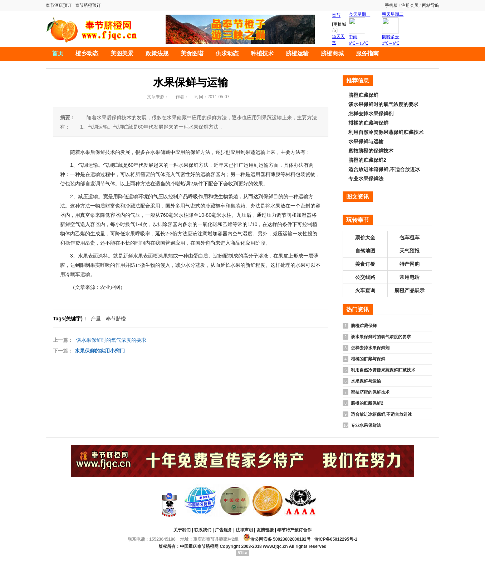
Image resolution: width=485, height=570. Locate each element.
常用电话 (410, 277)
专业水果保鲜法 (365, 178)
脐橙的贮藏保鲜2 (367, 160)
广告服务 (223, 530)
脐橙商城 (332, 53)
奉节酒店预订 (59, 5)
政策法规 (157, 53)
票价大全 (365, 237)
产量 (96, 318)
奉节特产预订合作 (294, 530)
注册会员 (409, 5)
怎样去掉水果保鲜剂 (370, 113)
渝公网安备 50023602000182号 (277, 537)
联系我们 (202, 530)
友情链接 (265, 530)
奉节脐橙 (116, 318)
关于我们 (182, 530)
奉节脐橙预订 (88, 5)
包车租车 (410, 237)
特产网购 (410, 264)
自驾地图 (365, 251)
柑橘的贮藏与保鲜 (368, 123)
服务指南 (367, 53)
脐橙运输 (297, 53)
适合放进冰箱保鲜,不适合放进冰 (384, 169)
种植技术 (262, 53)
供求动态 (227, 53)
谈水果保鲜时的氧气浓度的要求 (111, 340)
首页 (57, 53)
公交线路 (365, 277)
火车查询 (365, 290)
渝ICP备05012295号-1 (335, 539)
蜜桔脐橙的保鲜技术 (370, 151)
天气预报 (410, 251)
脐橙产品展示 (410, 290)
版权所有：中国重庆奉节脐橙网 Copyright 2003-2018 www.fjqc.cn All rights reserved (242, 546)
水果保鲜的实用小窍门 (100, 351)
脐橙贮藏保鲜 (363, 95)
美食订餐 (365, 264)
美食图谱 (192, 53)
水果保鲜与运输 (365, 141)
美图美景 (122, 53)
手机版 (391, 5)
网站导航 (430, 5)
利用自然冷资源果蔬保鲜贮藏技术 (385, 132)
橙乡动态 (86, 53)
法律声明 (244, 530)
